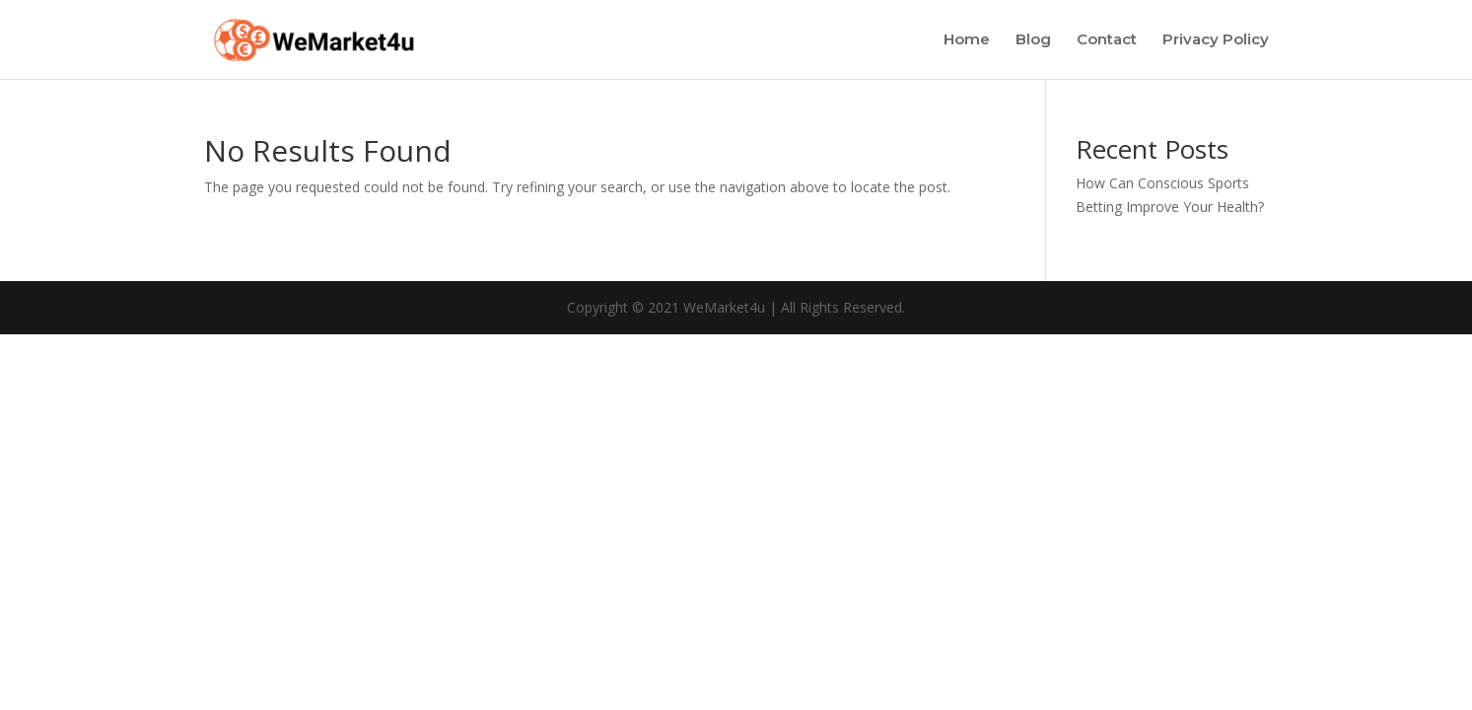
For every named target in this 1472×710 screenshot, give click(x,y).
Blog (1033, 40)
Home (967, 40)
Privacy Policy (1215, 40)
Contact (1107, 40)
